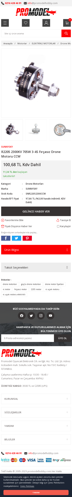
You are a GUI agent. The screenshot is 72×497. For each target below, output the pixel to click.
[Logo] (36, 11)
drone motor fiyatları (54, 284)
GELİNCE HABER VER (36, 211)
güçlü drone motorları (31, 284)
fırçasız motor (20, 289)
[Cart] (67, 23)
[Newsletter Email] (36, 338)
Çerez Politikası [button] (27, 486)
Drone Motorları (34, 183)
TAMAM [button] (36, 492)
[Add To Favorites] (12, 220)
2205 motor (36, 289)
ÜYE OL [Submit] (62, 338)
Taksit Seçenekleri (16, 267)
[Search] (36, 33)
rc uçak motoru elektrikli (14, 294)
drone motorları (10, 284)
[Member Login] (46, 23)
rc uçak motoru (52, 289)
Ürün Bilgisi (11, 250)
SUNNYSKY (31, 188)
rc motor (6, 289)
